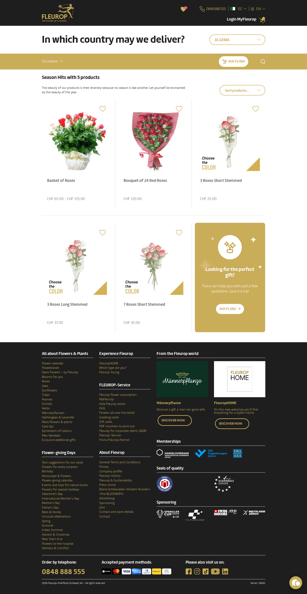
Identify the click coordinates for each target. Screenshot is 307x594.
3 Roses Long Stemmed (67, 304)
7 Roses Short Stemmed (144, 304)
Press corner (107, 485)
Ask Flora (236, 61)
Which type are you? (112, 368)
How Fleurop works (112, 404)
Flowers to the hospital (57, 543)
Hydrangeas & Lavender (58, 417)
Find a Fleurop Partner (114, 440)
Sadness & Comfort (55, 548)
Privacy (104, 467)
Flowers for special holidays (60, 489)
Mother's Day (51, 503)
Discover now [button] (173, 420)
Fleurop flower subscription (118, 395)
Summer (48, 525)
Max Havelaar (51, 435)
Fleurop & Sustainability (115, 480)
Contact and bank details (116, 512)
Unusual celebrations (56, 516)
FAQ (102, 408)
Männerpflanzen (53, 413)
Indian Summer (52, 530)
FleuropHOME (108, 363)
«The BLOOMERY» (111, 494)
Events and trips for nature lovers (65, 485)
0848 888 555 (63, 571)
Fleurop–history (110, 476)
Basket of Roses (61, 180)
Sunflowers (49, 390)
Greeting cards (109, 417)
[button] (52, 61)
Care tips (48, 426)
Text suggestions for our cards (62, 462)
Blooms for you (52, 377)
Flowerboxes (50, 368)
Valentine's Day (52, 494)
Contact (104, 516)
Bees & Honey (51, 512)
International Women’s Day (60, 498)
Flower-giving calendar (57, 480)
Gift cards (105, 422)
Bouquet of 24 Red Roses (145, 180)
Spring (46, 521)
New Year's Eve (52, 539)
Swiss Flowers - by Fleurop (60, 372)
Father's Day (50, 507)
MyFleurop (106, 399)
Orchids (47, 404)
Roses (46, 381)
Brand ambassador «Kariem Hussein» (124, 489)
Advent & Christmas (56, 534)
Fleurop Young (109, 372)
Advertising (107, 498)
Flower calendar (52, 363)
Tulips (46, 395)
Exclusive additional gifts (59, 440)
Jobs (102, 507)
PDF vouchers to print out (117, 426)
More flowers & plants (57, 422)
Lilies (45, 386)
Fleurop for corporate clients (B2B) (122, 431)
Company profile (110, 471)
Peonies (47, 399)
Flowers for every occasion (60, 467)
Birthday (47, 471)
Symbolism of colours (57, 431)
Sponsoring (107, 503)
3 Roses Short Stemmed (221, 180)
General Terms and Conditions (119, 462)
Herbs (46, 408)
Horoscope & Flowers (56, 476)
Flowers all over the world (116, 413)
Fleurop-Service (110, 435)
